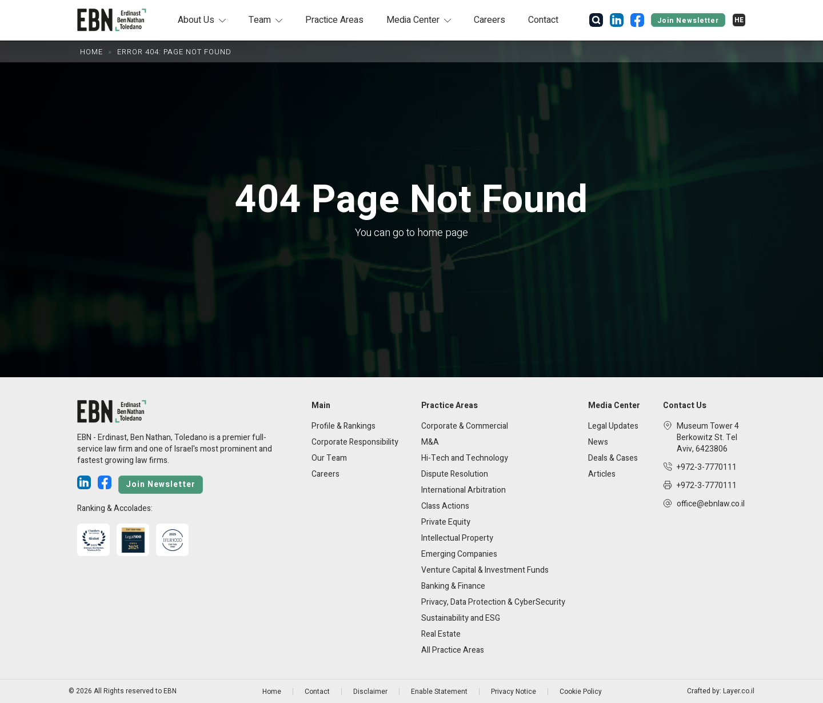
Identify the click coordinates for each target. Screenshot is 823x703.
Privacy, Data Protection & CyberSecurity (493, 602)
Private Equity (445, 522)
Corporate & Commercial (464, 426)
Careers (489, 20)
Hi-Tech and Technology (464, 458)
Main (320, 406)
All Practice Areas (452, 650)
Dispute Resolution (454, 474)
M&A (430, 442)
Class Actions (445, 506)
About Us (196, 20)
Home (91, 51)
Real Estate (441, 634)
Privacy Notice (513, 691)
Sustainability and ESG (460, 618)
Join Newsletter (688, 20)
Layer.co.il (738, 691)
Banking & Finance (453, 586)
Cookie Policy (581, 691)
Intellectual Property (457, 538)
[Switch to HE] (739, 20)
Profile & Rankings (343, 426)
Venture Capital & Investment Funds (485, 570)
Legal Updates (613, 426)
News (598, 442)
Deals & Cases (613, 458)
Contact (543, 20)
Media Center (413, 20)
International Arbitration (463, 490)
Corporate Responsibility (354, 442)
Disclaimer (370, 691)
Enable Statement (439, 691)
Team (260, 20)
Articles (602, 474)
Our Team (329, 458)
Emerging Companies (459, 554)
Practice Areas (334, 20)
